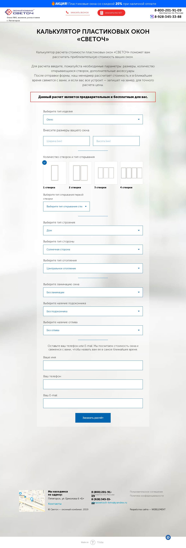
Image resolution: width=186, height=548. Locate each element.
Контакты (55, 504)
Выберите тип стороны (58, 241)
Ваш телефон (52, 376)
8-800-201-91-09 (168, 10)
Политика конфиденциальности (147, 495)
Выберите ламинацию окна (61, 284)
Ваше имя (49, 357)
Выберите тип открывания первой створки (63, 196)
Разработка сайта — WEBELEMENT (148, 509)
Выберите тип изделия (58, 111)
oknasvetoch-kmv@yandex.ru (109, 502)
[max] (168, 537)
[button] (77, 12)
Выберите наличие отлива (60, 322)
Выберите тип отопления (60, 260)
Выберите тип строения (59, 222)
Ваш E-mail (50, 395)
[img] (32, 501)
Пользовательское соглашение (146, 491)
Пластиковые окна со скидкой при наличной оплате (105, 4)
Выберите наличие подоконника (64, 303)
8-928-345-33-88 (168, 17)
